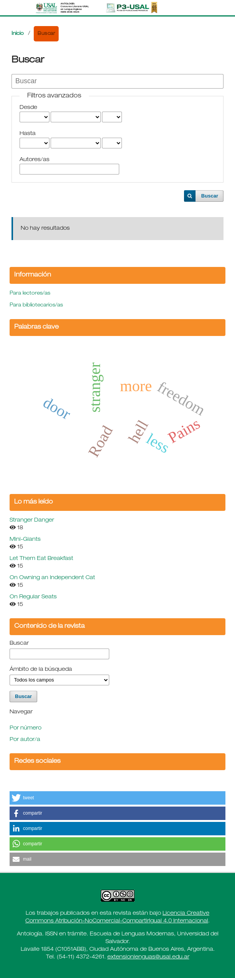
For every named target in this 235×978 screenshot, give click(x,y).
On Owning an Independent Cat (52, 578)
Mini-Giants (25, 539)
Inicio (18, 33)
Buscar (209, 196)
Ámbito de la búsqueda (41, 669)
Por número (25, 728)
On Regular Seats (33, 597)
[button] (117, 798)
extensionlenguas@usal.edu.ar (148, 957)
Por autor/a (25, 740)
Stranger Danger (32, 520)
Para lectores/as (30, 293)
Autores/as (34, 160)
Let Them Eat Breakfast (41, 558)
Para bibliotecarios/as (36, 305)
